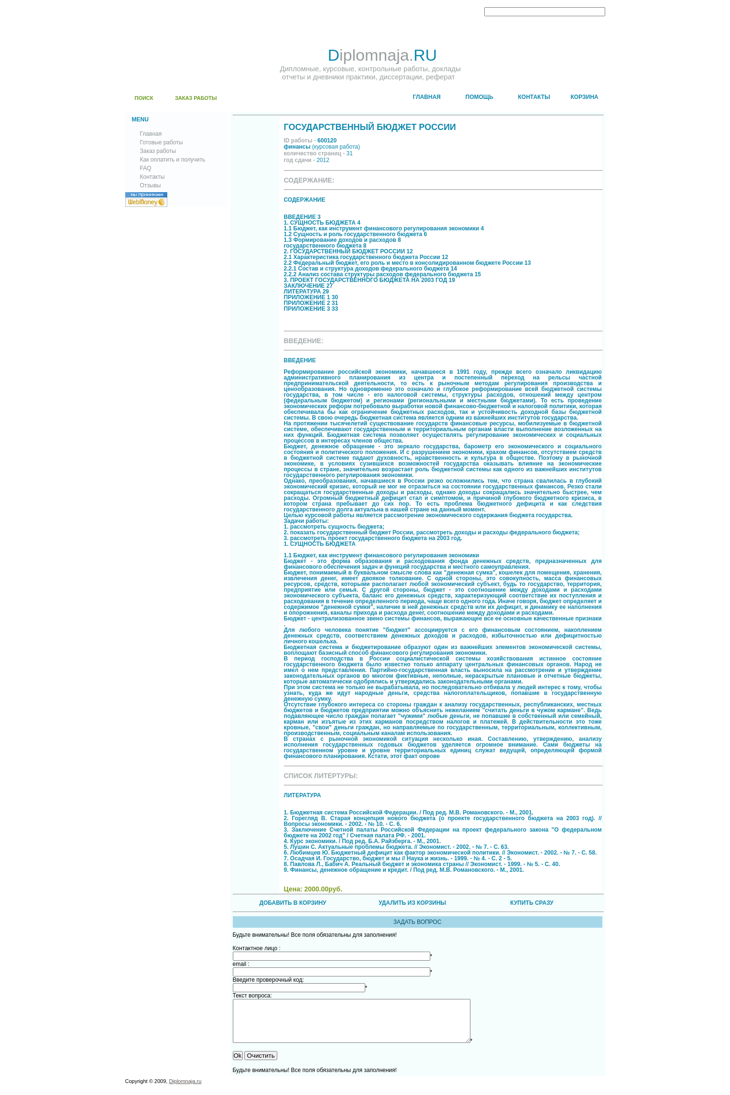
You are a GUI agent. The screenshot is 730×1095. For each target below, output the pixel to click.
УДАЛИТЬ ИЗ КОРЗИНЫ (412, 903)
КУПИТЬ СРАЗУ (531, 903)
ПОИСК (144, 98)
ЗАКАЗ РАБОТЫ (196, 98)
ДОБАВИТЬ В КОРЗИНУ (292, 903)
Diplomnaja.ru (185, 1090)
